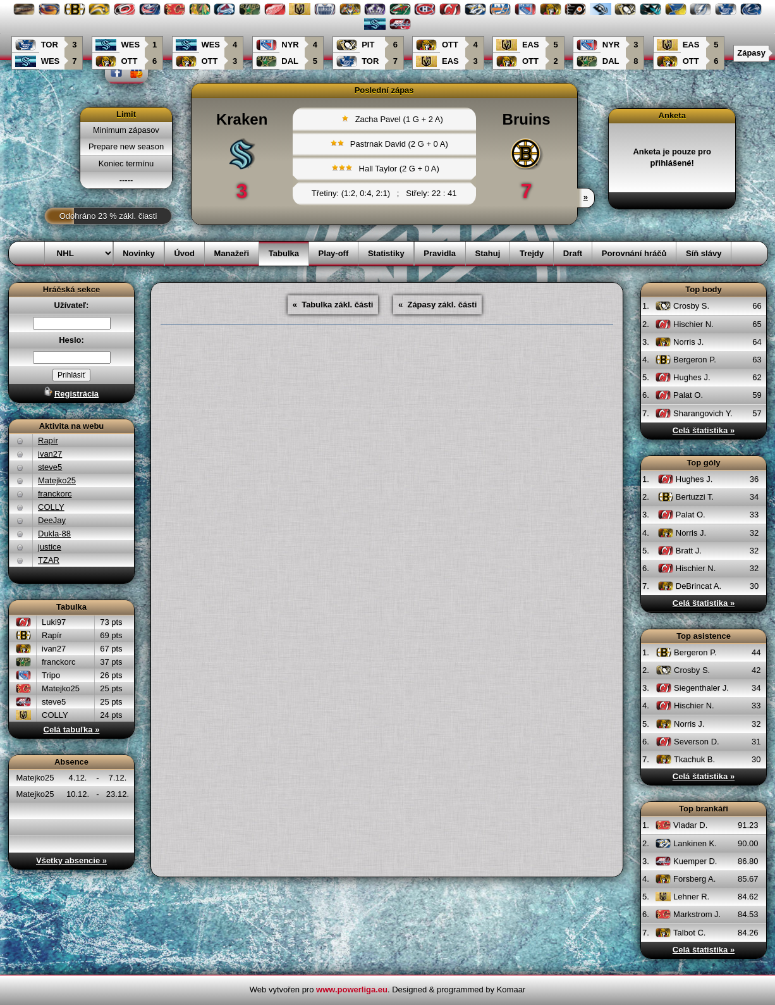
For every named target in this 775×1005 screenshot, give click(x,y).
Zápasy (751, 53)
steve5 (50, 467)
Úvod (184, 253)
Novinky (139, 253)
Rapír (48, 440)
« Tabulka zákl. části (333, 304)
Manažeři (232, 253)
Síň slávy (703, 253)
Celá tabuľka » (72, 729)
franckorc (54, 493)
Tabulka (284, 253)
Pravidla (440, 253)
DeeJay (52, 520)
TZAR (48, 560)
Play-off (334, 253)
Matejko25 (57, 480)
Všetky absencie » (71, 860)
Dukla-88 (54, 533)
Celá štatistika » (704, 430)
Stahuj (488, 253)
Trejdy (532, 253)
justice (49, 547)
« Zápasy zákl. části (437, 304)
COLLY (51, 507)
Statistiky (386, 253)
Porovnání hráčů (634, 253)
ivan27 (50, 454)
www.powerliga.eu (351, 989)
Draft (572, 253)
